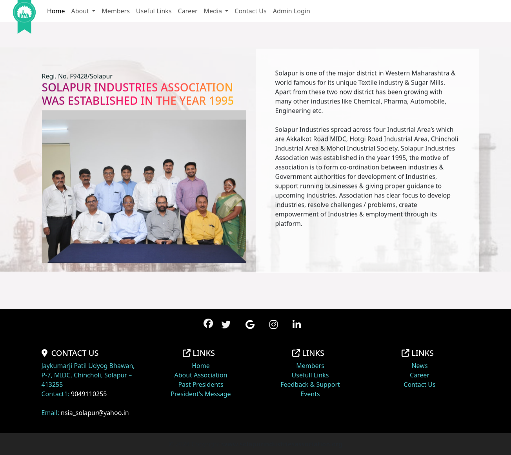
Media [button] (214, 11)
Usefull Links (310, 375)
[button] (226, 324)
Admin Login (291, 11)
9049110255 (89, 394)
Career (188, 11)
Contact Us (250, 11)
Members (116, 11)
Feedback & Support (310, 384)
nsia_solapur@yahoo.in (95, 412)
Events (310, 394)
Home (56, 11)
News (419, 365)
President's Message (201, 394)
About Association (200, 375)
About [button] (81, 11)
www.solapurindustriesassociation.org (282, 444)
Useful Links (154, 11)
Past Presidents (200, 384)
